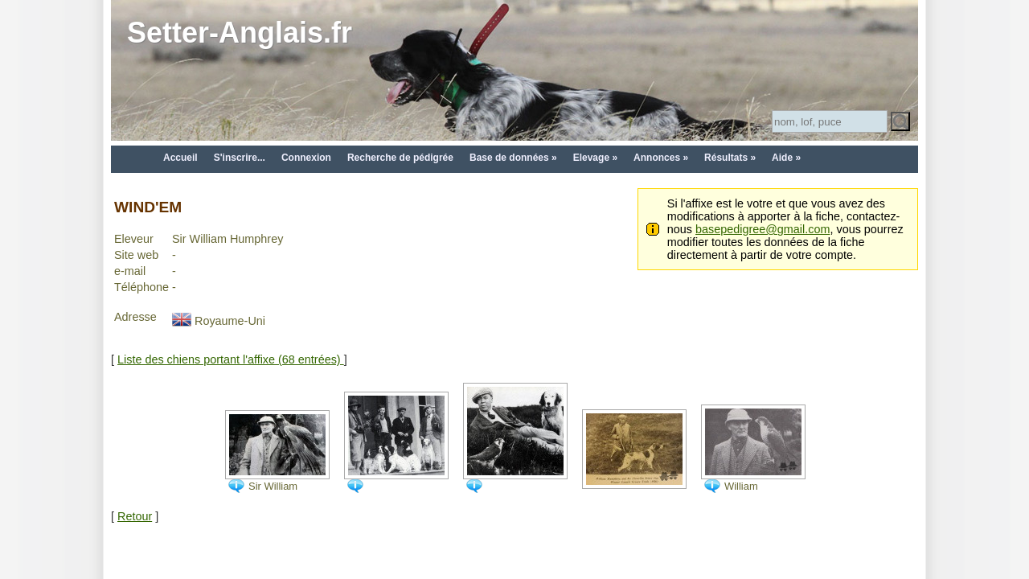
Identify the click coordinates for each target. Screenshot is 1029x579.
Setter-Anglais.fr (239, 32)
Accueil (180, 157)
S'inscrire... (239, 157)
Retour (134, 516)
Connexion (306, 157)
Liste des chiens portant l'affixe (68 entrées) (230, 359)
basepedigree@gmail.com (762, 229)
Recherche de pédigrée (400, 157)
